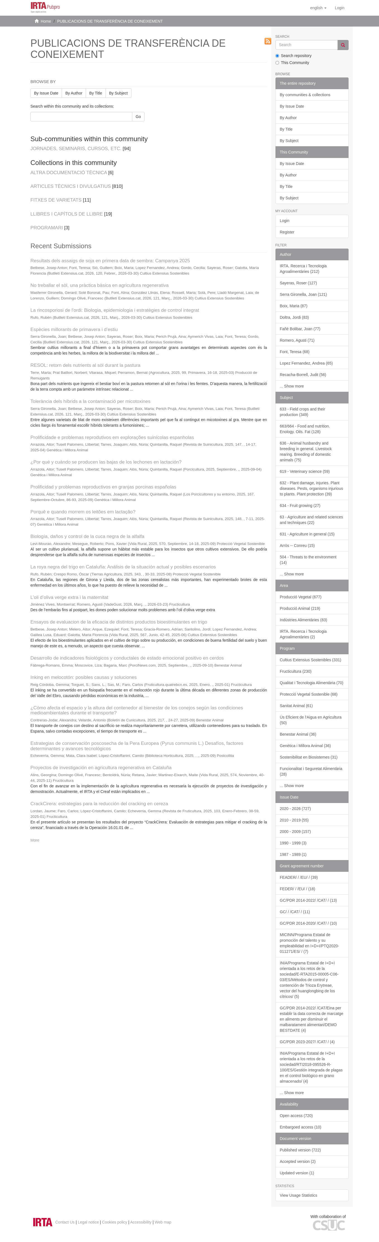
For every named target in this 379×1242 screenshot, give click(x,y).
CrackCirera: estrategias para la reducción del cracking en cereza (99, 803)
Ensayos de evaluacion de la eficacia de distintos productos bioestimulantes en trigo (118, 622)
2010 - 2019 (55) (294, 820)
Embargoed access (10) (301, 1127)
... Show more (292, 386)
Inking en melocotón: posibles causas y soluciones (83, 677)
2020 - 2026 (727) (295, 808)
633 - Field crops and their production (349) (302, 412)
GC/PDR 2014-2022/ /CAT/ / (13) (308, 900)
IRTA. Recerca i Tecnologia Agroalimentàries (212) (303, 269)
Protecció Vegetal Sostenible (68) (309, 694)
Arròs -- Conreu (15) (297, 545)
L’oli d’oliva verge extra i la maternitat (69, 597)
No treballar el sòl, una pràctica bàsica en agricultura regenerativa (99, 285)
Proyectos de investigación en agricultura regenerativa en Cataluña (101, 767)
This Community (292, 62)
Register (287, 232)
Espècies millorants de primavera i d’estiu (74, 329)
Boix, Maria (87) (294, 306)
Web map (163, 1222)
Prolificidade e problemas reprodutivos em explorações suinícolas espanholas (112, 437)
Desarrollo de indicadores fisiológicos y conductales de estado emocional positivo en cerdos (127, 658)
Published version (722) (300, 1150)
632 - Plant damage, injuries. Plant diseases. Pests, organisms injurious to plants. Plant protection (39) (311, 488)
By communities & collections (305, 95)
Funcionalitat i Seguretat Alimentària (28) (311, 771)
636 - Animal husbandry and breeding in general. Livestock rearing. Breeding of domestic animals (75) (306, 451)
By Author (73, 93)
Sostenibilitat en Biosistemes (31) (309, 757)
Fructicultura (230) (296, 671)
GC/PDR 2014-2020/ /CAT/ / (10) (308, 923)
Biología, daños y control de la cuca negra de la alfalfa (87, 536)
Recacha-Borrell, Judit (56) (303, 374)
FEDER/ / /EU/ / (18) (297, 889)
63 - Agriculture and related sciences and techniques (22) (311, 520)
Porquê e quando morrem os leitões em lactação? (82, 511)
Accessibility (141, 1222)
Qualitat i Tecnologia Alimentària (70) (312, 683)
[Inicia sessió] (340, 8)
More (34, 840)
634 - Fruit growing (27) (300, 505)
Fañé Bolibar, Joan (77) (300, 329)
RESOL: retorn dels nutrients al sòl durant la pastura (85, 365)
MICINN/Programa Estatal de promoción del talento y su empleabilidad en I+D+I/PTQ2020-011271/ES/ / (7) (309, 943)
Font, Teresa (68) (295, 352)
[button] (318, 8)
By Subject (118, 93)
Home (46, 21)
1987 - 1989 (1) (293, 854)
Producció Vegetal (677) (301, 597)
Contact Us (65, 1222)
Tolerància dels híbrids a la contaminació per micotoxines (90, 401)
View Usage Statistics (298, 1195)
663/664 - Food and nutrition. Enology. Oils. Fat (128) (305, 429)
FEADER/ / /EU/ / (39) (299, 877)
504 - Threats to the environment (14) (308, 560)
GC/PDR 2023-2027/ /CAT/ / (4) (307, 1042)
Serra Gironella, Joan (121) (303, 294)
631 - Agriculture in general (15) (307, 534)
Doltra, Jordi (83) (294, 317)
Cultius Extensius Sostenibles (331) (310, 660)
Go (138, 116)
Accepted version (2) (298, 1161)
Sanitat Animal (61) (296, 705)
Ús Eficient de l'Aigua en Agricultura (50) (311, 720)
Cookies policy (114, 1222)
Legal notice (88, 1222)
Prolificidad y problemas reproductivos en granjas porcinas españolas (103, 487)
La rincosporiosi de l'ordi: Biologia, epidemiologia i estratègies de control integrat (114, 310)
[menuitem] (340, 8)
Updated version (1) (297, 1173)
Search (282, 37)
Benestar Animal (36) (298, 734)
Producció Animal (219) (300, 608)
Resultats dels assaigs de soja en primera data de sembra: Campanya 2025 (110, 260)
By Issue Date (46, 93)
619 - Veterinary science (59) (305, 471)
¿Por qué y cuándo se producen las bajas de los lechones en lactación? (106, 462)
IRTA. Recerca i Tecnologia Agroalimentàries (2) (303, 634)
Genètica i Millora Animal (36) (305, 745)
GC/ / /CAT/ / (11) (295, 912)
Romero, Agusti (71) (297, 340)
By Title (95, 93)
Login (284, 220)
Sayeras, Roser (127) (298, 283)
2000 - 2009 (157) (295, 831)
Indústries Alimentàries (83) (303, 620)
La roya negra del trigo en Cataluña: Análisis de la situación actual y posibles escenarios (123, 567)
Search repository (293, 55)
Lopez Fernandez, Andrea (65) (306, 363)
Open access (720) (296, 1115)
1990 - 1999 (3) (293, 843)
